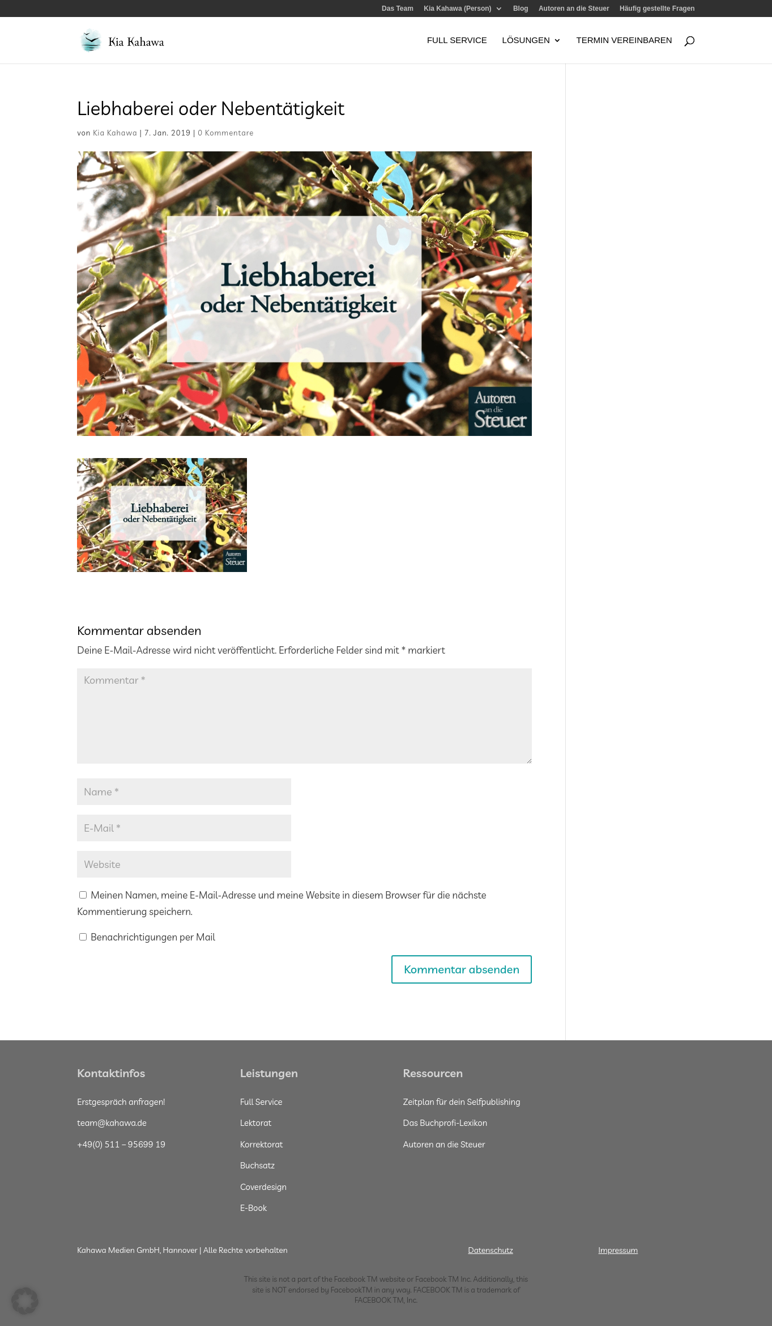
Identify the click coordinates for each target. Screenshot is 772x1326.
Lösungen (526, 40)
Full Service (457, 40)
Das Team (397, 8)
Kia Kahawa (115, 132)
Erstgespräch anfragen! (121, 1101)
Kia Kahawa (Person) (457, 8)
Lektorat (255, 1122)
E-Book (253, 1207)
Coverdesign (263, 1186)
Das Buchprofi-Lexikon (445, 1122)
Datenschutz (490, 1250)
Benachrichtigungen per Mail (147, 937)
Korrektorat (261, 1144)
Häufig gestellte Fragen (657, 8)
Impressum (618, 1250)
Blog (520, 8)
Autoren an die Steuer (574, 8)
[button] (25, 1301)
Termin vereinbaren (624, 40)
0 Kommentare (226, 132)
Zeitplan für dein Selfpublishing (461, 1101)
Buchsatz (257, 1165)
